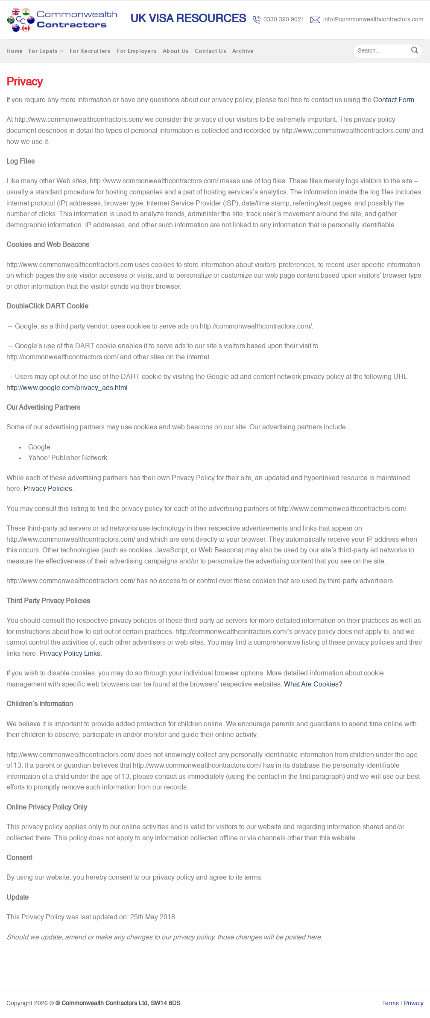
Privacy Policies (47, 489)
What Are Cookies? (313, 684)
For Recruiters (90, 50)
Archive (243, 50)
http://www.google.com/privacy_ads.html (67, 388)
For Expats (46, 51)
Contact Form (393, 100)
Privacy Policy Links (69, 654)
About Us (176, 50)
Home (14, 50)
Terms (390, 1003)
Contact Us (210, 50)
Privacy (414, 1003)
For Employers (137, 50)
